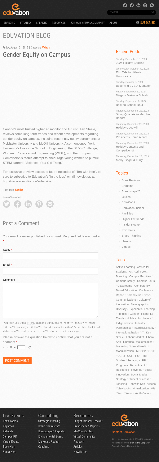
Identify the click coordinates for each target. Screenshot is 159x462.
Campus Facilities (140, 276)
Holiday (131, 318)
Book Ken (8, 446)
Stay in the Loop (138, 443)
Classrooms (124, 285)
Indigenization (124, 323)
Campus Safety (125, 280)
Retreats (8, 431)
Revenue (136, 369)
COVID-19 (128, 202)
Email (6, 264)
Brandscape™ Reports (51, 431)
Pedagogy (133, 360)
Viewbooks (124, 388)
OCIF (151, 351)
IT (142, 332)
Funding (122, 313)
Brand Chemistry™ (49, 426)
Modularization (125, 351)
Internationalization (127, 332)
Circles (126, 196)
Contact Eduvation (123, 432)
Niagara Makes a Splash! (132, 95)
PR (144, 360)
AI (130, 271)
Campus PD (10, 436)
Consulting (48, 415)
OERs (121, 355)
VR (153, 388)
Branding (9, 22)
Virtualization (141, 388)
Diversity (121, 309)
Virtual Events (11, 441)
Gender (19, 190)
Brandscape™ (131, 191)
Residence (122, 369)
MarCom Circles (83, 431)
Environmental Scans (50, 436)
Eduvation (32, 9)
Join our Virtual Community (87, 22)
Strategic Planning (49, 421)
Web (120, 393)
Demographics (140, 304)
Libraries (128, 341)
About (113, 22)
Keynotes (8, 426)
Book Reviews (131, 180)
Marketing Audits (48, 441)
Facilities (127, 213)
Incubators (144, 318)
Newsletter (80, 452)
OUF (130, 355)
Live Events (13, 415)
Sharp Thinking (131, 235)
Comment (9, 279)
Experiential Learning (142, 309)
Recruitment (137, 365)
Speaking (41, 22)
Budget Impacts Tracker (88, 421)
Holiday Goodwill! (127, 127)
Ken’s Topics (10, 421)
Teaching (121, 383)
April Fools (140, 271)
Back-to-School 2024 (129, 104)
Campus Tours (146, 280)
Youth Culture (143, 393)
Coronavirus (133, 295)
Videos (46, 47)
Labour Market (135, 337)
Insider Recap (131, 224)
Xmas (128, 393)
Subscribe (145, 22)
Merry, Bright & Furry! (130, 160)
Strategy (25, 22)
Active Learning (125, 267)
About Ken (9, 452)
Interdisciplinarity (144, 327)
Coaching (43, 446)
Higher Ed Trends (133, 219)
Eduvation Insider (133, 208)
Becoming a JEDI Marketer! (134, 85)
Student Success (139, 379)
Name (6, 249)
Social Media (139, 374)
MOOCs (141, 351)
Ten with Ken (137, 383)
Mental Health (138, 346)
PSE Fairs (128, 230)
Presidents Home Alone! (131, 137)
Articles (78, 446)
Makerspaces (144, 341)
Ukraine (127, 241)
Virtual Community (84, 436)
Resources (59, 22)
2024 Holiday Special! (130, 62)
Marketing (122, 346)
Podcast (78, 441)
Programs (122, 365)
